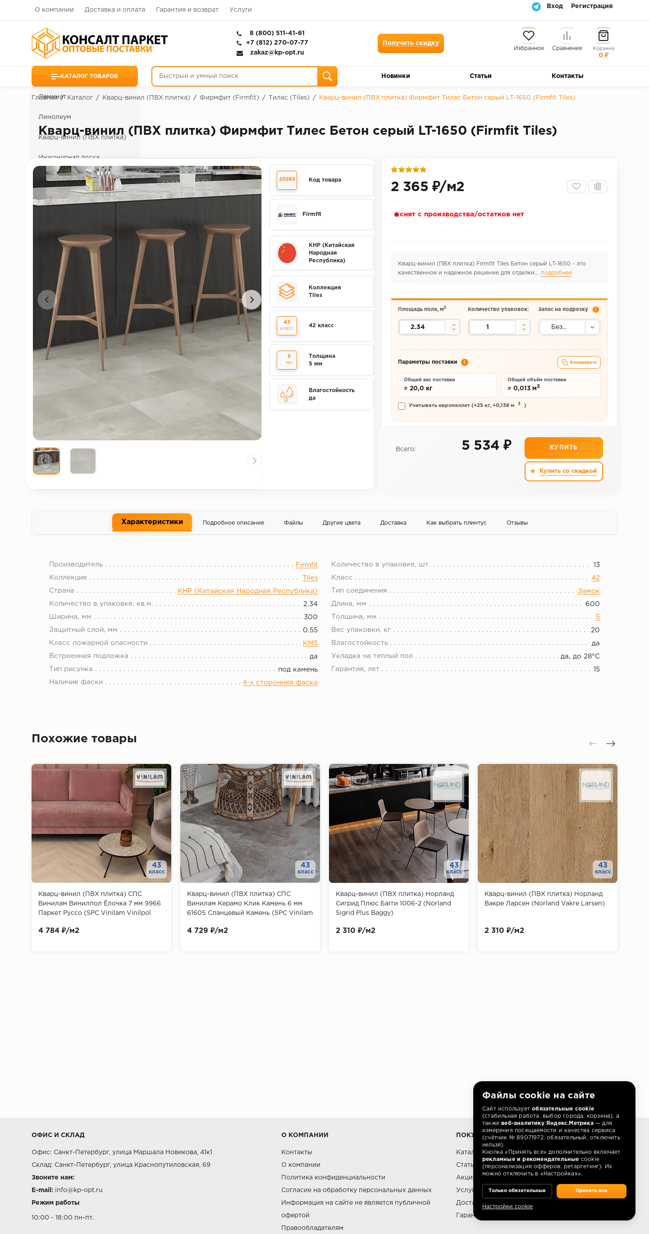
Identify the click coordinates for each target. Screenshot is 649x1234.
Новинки (395, 76)
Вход (555, 6)
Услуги (240, 10)
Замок (582, 612)
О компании (54, 10)
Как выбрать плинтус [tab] (456, 538)
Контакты (568, 76)
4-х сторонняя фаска (280, 703)
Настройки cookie (507, 1206)
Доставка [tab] (393, 538)
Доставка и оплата (115, 10)
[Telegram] (536, 6)
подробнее (557, 276)
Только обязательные (517, 1184)
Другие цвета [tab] (342, 538)
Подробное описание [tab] (233, 538)
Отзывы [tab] (517, 538)
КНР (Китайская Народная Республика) (248, 612)
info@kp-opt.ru (79, 1190)
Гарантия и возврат (187, 10)
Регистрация (592, 6)
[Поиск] (327, 76)
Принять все (591, 1184)
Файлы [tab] (293, 538)
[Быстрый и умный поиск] (244, 76)
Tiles (310, 599)
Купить (563, 464)
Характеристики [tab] (152, 538)
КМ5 (310, 664)
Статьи (481, 76)
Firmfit (307, 586)
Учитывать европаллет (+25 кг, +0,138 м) (463, 420)
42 (588, 599)
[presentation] (47, 305)
